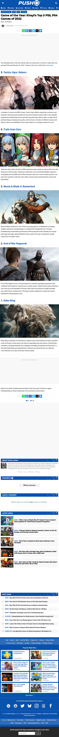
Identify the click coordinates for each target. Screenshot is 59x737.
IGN (12, 723)
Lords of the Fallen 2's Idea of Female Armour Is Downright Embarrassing (29, 624)
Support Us (34, 640)
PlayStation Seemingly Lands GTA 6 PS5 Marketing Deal (24, 612)
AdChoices (45, 713)
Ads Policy (20, 643)
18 (10, 566)
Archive (27, 643)
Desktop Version (47, 643)
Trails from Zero (12, 129)
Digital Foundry (40, 720)
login (31, 502)
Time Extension (30, 720)
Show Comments (29, 485)
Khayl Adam (10, 26)
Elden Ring (9, 300)
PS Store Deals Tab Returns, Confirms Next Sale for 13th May (25, 609)
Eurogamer (18, 723)
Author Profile (22, 472)
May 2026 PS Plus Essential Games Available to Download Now (26, 605)
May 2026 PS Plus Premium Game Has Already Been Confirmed (26, 598)
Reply (38, 472)
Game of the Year (6, 12)
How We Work (24, 640)
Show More (29, 695)
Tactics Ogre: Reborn (14, 72)
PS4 (18, 12)
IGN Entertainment (26, 713)
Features (24, 12)
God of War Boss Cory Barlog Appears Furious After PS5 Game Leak (28, 620)
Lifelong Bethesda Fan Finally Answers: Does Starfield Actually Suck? (29, 616)
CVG (42, 723)
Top (6, 640)
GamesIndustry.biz (33, 723)
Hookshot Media (10, 713)
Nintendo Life (11, 720)
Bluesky (31, 472)
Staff (17, 640)
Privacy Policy (50, 640)
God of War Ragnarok (15, 243)
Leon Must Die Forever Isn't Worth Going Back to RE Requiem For (28, 631)
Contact (41, 640)
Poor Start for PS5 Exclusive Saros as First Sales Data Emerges (26, 601)
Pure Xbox (20, 720)
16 (10, 545)
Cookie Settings (36, 643)
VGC (25, 723)
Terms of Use (11, 643)
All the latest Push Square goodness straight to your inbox (29, 730)
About (12, 640)
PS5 (14, 12)
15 (33, 401)
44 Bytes (39, 713)
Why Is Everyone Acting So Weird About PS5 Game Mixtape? (25, 627)
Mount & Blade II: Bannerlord (19, 186)
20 (10, 555)
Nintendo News (51, 720)
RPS (47, 723)
